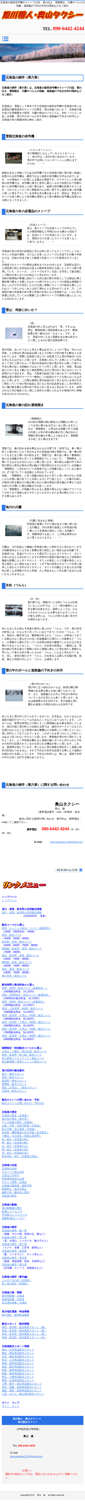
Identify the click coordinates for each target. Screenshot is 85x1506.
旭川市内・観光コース (14, 975)
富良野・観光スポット (14, 1080)
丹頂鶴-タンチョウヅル (15, 1214)
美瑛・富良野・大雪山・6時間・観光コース (26, 1022)
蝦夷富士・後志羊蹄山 (14, 1189)
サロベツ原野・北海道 (14, 1182)
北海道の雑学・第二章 (14, 1237)
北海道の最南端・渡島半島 (17, 1185)
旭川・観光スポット (13, 1073)
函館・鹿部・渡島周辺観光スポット (22, 1390)
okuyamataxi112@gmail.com (66, 842)
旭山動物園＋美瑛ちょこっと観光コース (24, 1061)
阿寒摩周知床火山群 (13, 1178)
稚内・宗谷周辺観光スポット (18, 1349)
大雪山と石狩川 (10, 1175)
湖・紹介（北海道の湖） (15, 1149)
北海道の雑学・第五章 (14, 1257)
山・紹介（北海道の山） (15, 1146)
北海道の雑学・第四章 (14, 1251)
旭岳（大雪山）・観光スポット (19, 1087)
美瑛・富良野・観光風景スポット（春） (24, 1327)
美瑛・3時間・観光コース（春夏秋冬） (24, 1001)
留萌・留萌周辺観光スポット (18, 1363)
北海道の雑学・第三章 (14, 1244)
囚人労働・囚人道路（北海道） (19, 1129)
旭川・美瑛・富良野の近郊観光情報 (22, 912)
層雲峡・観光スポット (14, 1084)
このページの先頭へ (69, 870)
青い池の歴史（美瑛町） (15, 1283)
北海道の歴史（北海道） (15, 1115)
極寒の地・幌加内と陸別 (15, 1192)
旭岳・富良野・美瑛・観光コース (20, 955)
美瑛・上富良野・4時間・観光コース (22, 1008)
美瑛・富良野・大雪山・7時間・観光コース (26, 1029)
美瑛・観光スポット (13, 1077)
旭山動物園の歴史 (12, 1208)
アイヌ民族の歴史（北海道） (18, 1122)
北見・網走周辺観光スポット (18, 1356)
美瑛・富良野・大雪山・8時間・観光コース (26, 1035)
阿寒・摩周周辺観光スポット (18, 1370)
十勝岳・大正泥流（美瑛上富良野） (22, 1135)
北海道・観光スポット (14, 1090)
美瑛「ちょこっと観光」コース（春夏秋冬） (27, 928)
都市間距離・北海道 (13, 1295)
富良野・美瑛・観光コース (17, 941)
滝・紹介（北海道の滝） (15, 1152)
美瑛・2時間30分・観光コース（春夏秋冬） (26, 994)
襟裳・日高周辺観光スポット (18, 1380)
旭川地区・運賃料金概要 (15, 1315)
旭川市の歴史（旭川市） (15, 1118)
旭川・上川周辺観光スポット (18, 1359)
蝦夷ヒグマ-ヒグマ (12, 1211)
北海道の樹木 (9, 1195)
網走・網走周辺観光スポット (18, 1353)
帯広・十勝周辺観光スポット (18, 1376)
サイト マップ (10, 1406)
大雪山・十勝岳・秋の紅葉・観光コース (24, 1051)
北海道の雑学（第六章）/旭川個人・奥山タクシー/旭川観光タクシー (42, 16)
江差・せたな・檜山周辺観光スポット (23, 1394)
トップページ (9, 900)
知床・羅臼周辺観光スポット (18, 1366)
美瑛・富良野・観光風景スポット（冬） (24, 1337)
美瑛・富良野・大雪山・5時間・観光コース (26, 1015)
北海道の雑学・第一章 (14, 1230)
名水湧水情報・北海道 (14, 1302)
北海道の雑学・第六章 (14, 1264)
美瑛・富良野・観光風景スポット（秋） (24, 1334)
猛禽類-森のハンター (13, 1218)
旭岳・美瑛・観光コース (15, 969)
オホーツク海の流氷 (13, 1172)
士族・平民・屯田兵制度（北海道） (22, 1125)
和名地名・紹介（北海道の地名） (20, 1156)
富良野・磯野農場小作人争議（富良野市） (25, 1132)
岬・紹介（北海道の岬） (15, 1142)
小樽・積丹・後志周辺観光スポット (22, 1383)
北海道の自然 (9, 1168)
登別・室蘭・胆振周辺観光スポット (22, 1387)
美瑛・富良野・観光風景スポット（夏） (24, 1330)
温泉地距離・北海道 (13, 1299)
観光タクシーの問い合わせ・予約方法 (23, 1103)
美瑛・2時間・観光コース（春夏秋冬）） (25, 988)
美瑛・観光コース (12, 935)
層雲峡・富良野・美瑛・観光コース (22, 948)
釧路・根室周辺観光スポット (18, 1373)
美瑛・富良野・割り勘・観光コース (22, 1054)
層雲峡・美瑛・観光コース (17, 962)
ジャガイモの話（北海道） (17, 1280)
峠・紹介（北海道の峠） (15, 1139)
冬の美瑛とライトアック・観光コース (23, 1058)
